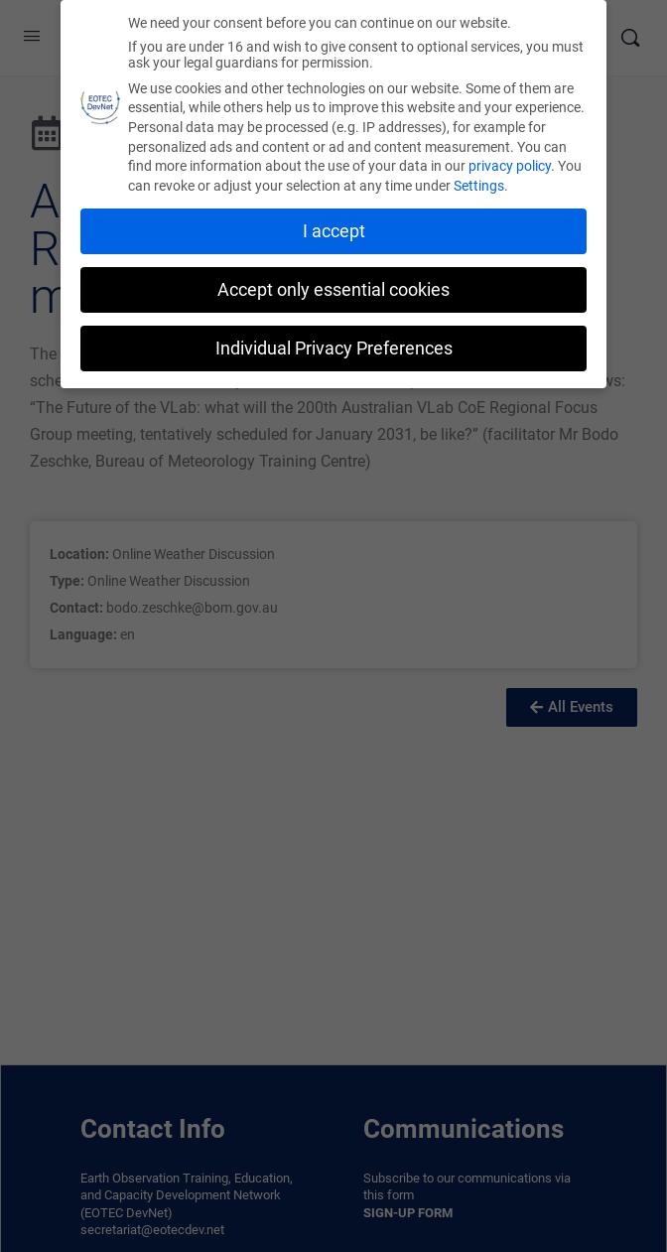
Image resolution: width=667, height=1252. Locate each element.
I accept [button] (334, 231)
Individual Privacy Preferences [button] (334, 348)
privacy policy (509, 166)
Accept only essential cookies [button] (333, 290)
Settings (479, 186)
